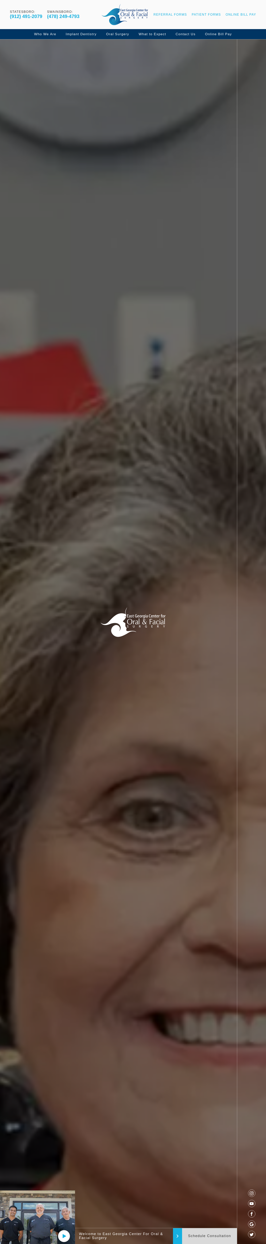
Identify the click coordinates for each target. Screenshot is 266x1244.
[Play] (64, 1236)
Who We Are (45, 34)
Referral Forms (170, 14)
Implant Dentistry (81, 34)
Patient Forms (206, 14)
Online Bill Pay (241, 14)
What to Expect (152, 34)
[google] (251, 1224)
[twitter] (251, 1234)
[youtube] (251, 1203)
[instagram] (251, 1193)
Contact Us (186, 34)
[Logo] (124, 14)
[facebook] (251, 1213)
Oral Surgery (117, 34)
